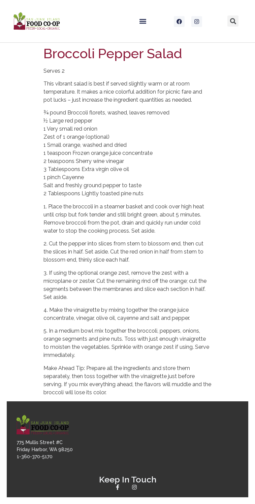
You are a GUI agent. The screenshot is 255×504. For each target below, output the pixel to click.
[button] (142, 21)
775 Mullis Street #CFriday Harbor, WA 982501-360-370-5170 (45, 449)
